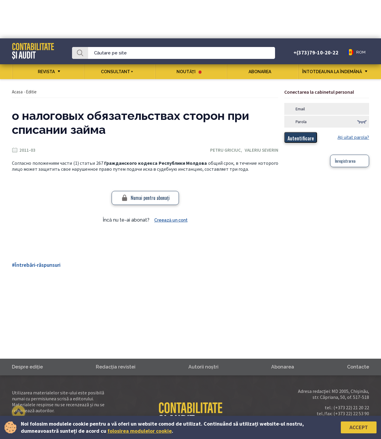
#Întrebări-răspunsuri (36, 264)
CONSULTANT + (119, 71)
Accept (358, 427)
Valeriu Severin (261, 150)
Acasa (17, 92)
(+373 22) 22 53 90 (351, 413)
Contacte (358, 367)
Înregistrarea (345, 161)
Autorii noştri (203, 367)
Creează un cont (171, 220)
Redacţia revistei (115, 367)
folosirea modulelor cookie (139, 430)
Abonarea (262, 71)
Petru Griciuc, (227, 150)
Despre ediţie (27, 367)
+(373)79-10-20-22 (315, 52)
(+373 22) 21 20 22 (351, 407)
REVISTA (46, 71)
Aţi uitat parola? (353, 137)
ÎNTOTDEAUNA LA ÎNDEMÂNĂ (332, 71)
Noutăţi (189, 71)
